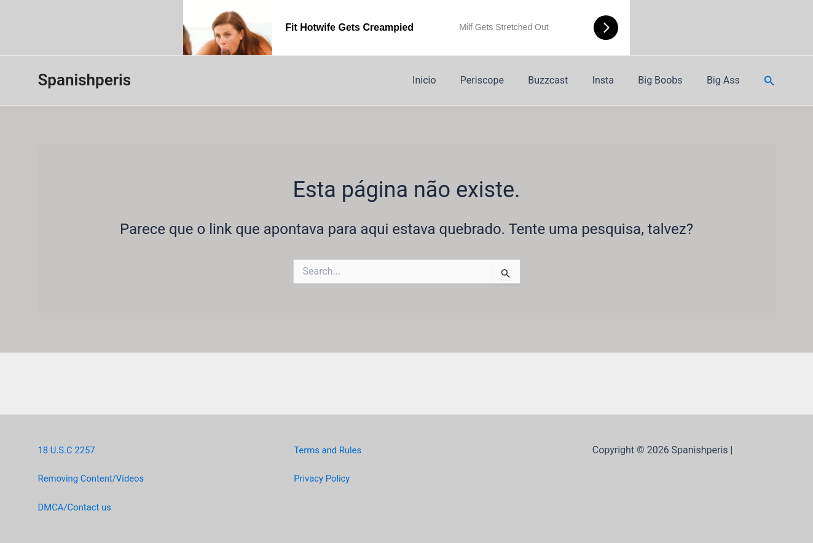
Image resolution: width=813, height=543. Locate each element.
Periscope (502, 80)
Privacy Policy (324, 478)
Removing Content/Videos (95, 478)
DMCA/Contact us (77, 507)
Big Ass (725, 80)
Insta (614, 80)
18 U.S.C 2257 (69, 450)
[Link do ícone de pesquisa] (769, 80)
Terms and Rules (330, 450)
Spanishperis (85, 80)
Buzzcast (564, 80)
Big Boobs (667, 80)
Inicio (448, 80)
